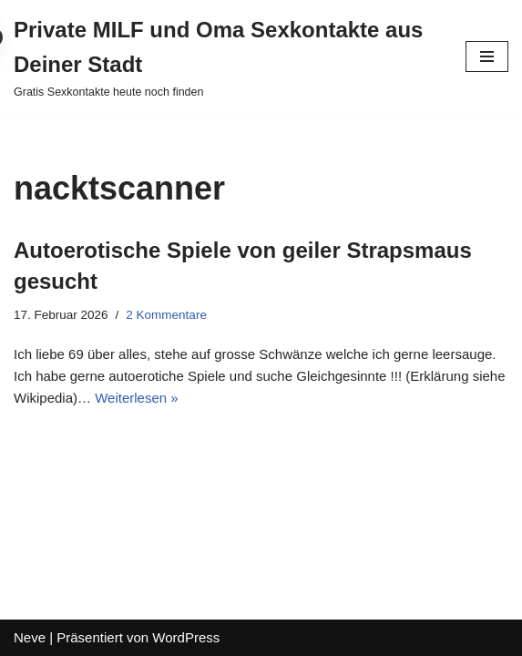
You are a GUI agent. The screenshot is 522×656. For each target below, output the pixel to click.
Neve (30, 637)
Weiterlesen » (136, 397)
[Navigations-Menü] (487, 56)
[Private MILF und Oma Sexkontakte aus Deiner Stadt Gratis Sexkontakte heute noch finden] (226, 57)
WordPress (186, 637)
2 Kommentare (166, 315)
